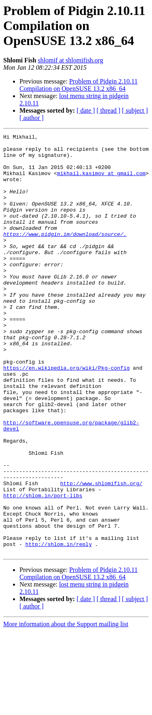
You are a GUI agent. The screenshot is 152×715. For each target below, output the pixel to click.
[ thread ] (108, 110)
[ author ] (31, 117)
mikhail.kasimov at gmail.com (101, 181)
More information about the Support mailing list (65, 707)
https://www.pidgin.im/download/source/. (64, 254)
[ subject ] (135, 110)
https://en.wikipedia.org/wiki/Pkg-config (66, 415)
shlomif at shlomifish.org (70, 60)
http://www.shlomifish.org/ (101, 553)
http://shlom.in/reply (59, 626)
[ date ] (86, 110)
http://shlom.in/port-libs (42, 568)
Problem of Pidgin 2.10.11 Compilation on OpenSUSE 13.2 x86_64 (78, 85)
